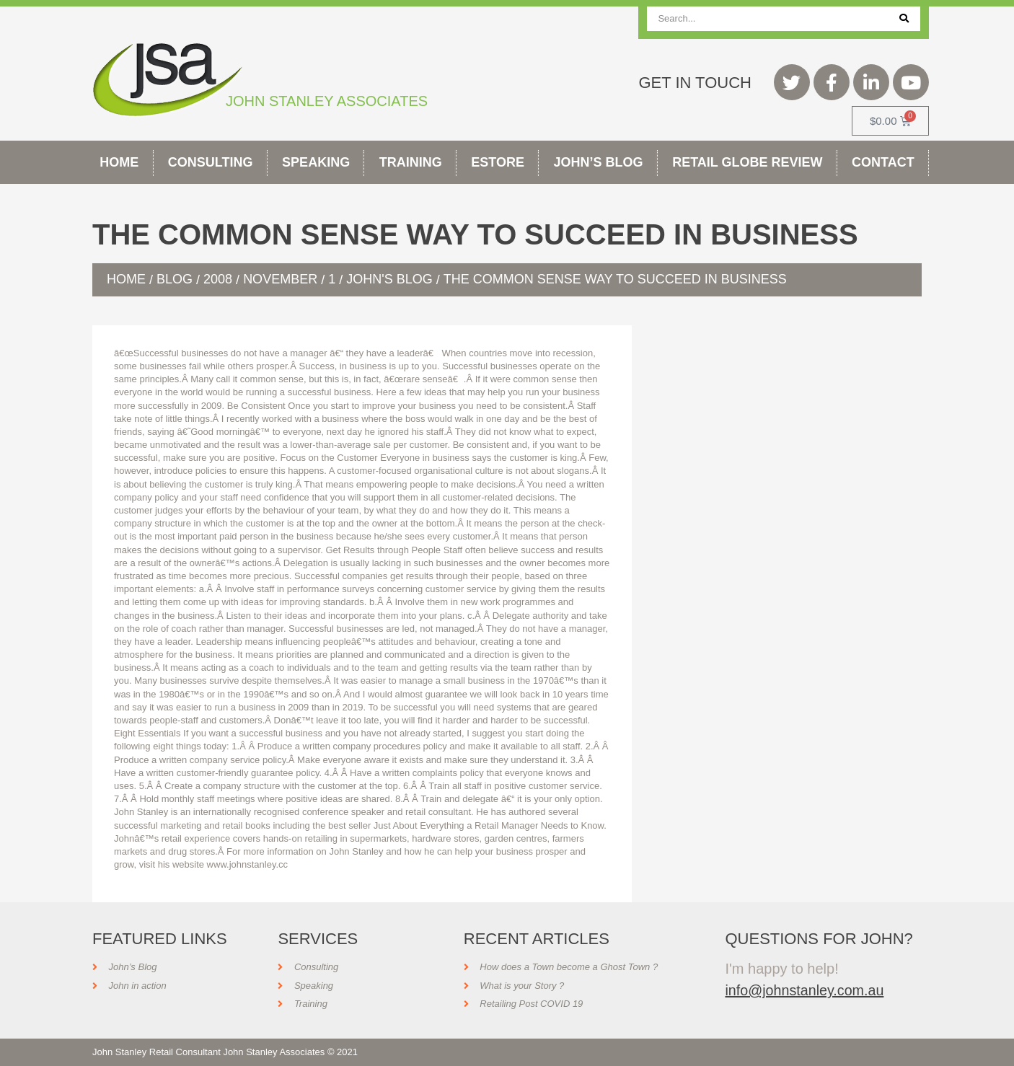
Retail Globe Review (747, 162)
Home (119, 162)
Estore (497, 162)
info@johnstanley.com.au (805, 990)
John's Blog (389, 279)
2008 (217, 279)
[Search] (904, 18)
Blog (174, 279)
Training (410, 162)
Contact (883, 162)
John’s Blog (598, 162)
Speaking (316, 162)
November (280, 279)
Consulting (210, 162)
